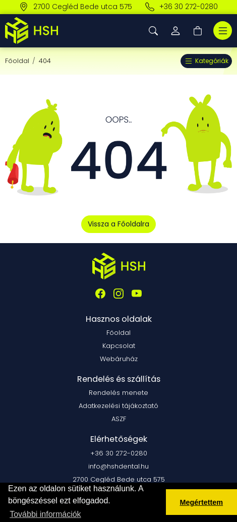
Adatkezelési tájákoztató (118, 406)
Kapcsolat (118, 346)
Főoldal (17, 61)
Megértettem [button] (201, 502)
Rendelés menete (118, 392)
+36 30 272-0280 (181, 7)
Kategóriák (206, 61)
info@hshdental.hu (118, 466)
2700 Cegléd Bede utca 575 (75, 7)
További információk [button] (45, 514)
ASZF (118, 419)
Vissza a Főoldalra (118, 224)
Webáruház (119, 359)
